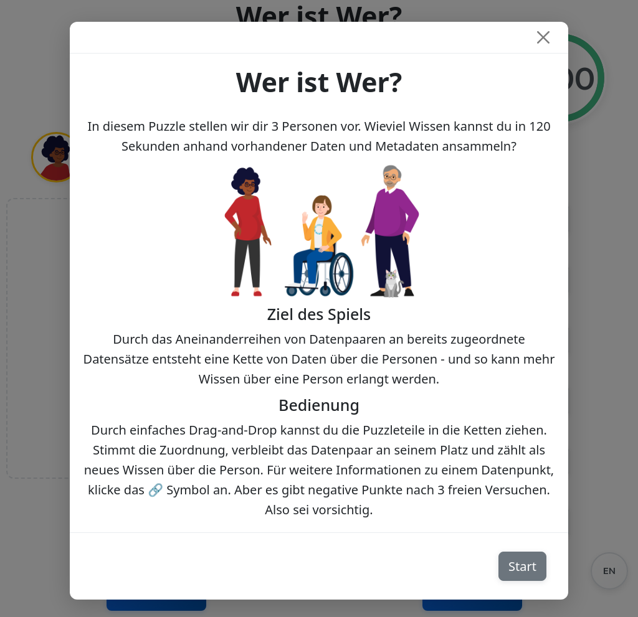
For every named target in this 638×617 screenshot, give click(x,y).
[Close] (543, 37)
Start (522, 566)
